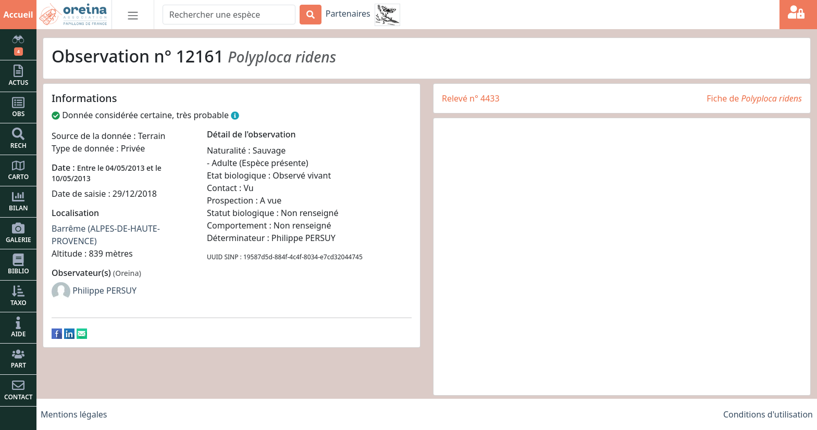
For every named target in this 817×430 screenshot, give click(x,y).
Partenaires (348, 13)
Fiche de (754, 98)
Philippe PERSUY (104, 290)
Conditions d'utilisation (768, 414)
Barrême (68, 228)
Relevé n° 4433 (471, 98)
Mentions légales (74, 414)
